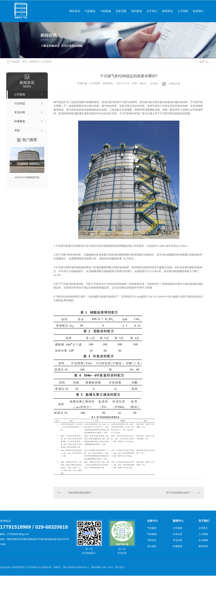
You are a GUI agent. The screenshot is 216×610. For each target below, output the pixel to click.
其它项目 (152, 546)
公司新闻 (46, 61)
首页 (24, 61)
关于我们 (151, 11)
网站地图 (96, 567)
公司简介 (203, 528)
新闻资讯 (167, 11)
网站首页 (74, 11)
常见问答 (177, 540)
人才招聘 (182, 11)
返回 (203, 61)
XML (104, 567)
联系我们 (198, 11)
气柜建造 (90, 11)
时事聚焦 (177, 546)
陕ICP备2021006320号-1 (76, 567)
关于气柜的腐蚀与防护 (178, 492)
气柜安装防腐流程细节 (79, 492)
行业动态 (177, 534)
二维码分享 (174, 83)
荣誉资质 (203, 546)
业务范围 (121, 11)
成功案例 (136, 11)
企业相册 (203, 540)
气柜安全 (152, 540)
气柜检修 (105, 11)
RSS (110, 567)
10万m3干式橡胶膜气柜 (27, 177)
